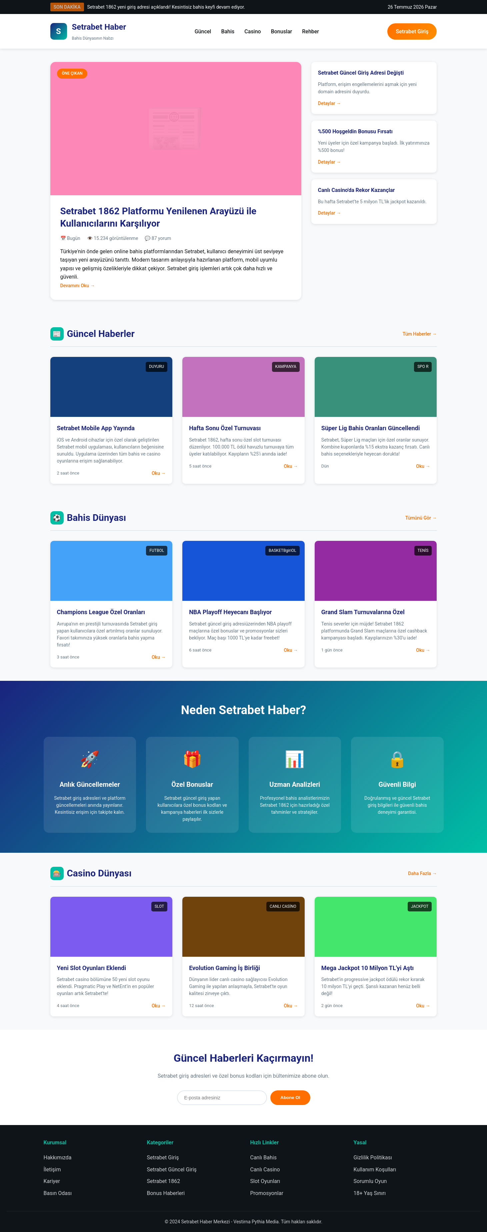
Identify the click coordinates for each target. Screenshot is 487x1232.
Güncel (203, 31)
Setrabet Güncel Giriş (172, 1169)
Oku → (159, 473)
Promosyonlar (266, 1193)
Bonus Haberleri (166, 1193)
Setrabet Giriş (412, 31)
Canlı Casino (265, 1169)
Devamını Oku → (77, 285)
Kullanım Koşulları (375, 1169)
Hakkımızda (58, 1157)
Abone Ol (290, 1097)
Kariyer (52, 1181)
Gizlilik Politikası (373, 1157)
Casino (252, 31)
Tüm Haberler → (420, 334)
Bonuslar (281, 31)
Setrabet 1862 (163, 1181)
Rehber (310, 31)
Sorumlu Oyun (370, 1181)
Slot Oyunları (265, 1181)
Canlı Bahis (263, 1157)
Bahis (227, 31)
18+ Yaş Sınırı (370, 1193)
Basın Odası (58, 1193)
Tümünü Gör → (421, 518)
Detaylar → (329, 103)
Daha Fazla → (422, 873)
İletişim (52, 1169)
